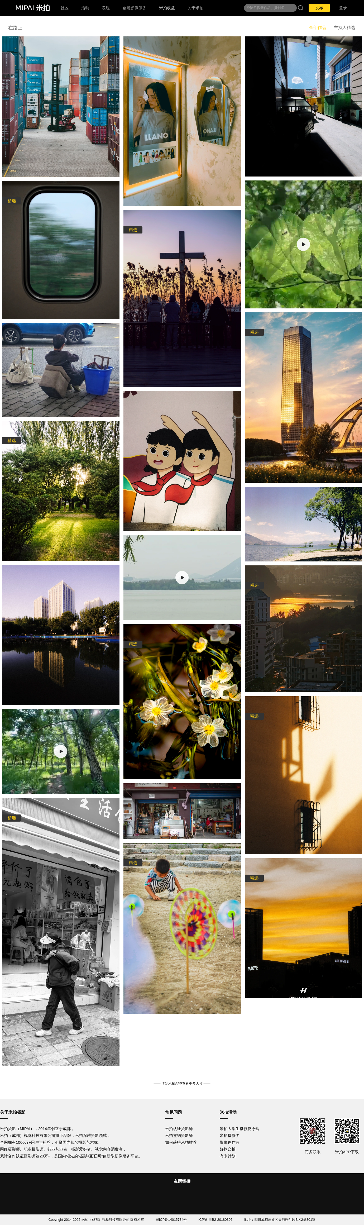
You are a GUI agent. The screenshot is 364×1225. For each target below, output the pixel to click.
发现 (106, 8)
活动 (85, 8)
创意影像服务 (134, 8)
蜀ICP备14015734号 (171, 1220)
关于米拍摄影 (12, 1112)
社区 (65, 8)
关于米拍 (195, 8)
